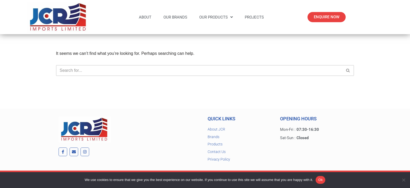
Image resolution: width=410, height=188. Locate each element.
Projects (254, 17)
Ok (320, 180)
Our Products (216, 17)
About (145, 17)
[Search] (199, 70)
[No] (403, 180)
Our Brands (175, 17)
